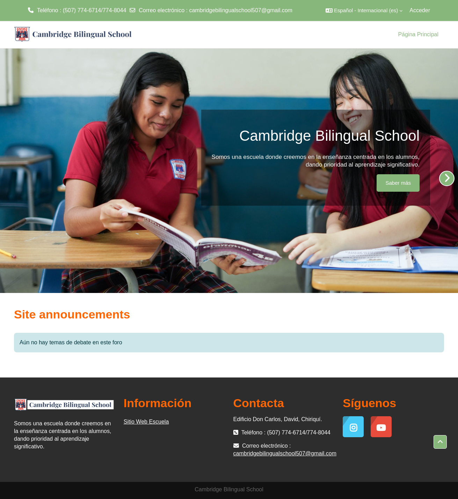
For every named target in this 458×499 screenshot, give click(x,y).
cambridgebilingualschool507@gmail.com (240, 10)
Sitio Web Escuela (146, 422)
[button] (364, 10)
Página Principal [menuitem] (418, 34)
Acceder (419, 10)
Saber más (398, 183)
